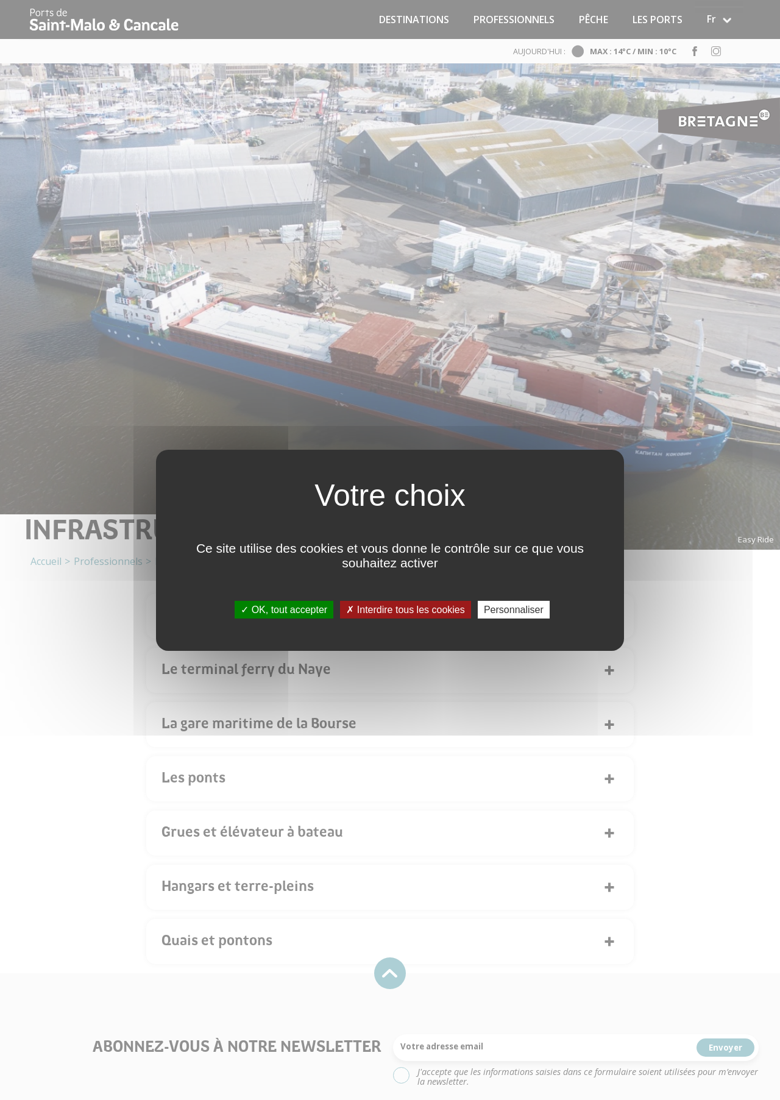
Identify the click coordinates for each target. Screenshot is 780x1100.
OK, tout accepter (284, 609)
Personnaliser (514, 609)
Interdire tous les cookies (405, 609)
